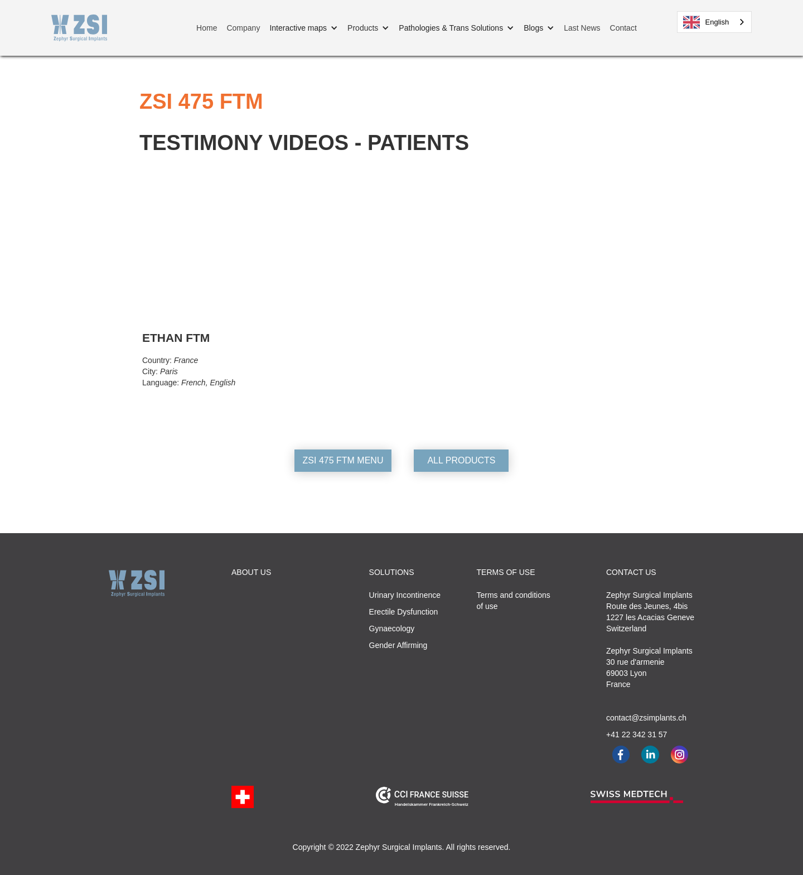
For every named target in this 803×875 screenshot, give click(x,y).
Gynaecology (392, 628)
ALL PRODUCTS (461, 460)
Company (243, 27)
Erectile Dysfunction (403, 611)
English (706, 22)
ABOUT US (251, 572)
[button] (303, 28)
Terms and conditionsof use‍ (513, 601)
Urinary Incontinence (405, 595)
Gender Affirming (398, 645)
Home (206, 27)
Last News (582, 27)
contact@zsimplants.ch (641, 717)
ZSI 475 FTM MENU (343, 460)
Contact (623, 27)
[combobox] (714, 22)
